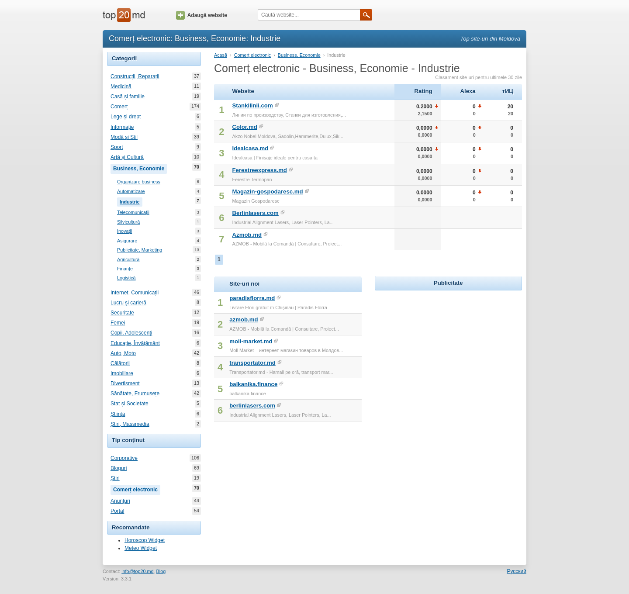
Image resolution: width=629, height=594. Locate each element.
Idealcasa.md (250, 148)
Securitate (122, 312)
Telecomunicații (133, 212)
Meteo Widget (140, 548)
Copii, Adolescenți (131, 332)
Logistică (126, 278)
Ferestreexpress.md (259, 170)
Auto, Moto (123, 353)
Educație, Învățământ (135, 343)
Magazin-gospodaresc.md (267, 191)
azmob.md (243, 319)
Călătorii (120, 363)
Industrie (131, 200)
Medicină (121, 86)
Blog (161, 571)
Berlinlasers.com (255, 213)
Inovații (124, 231)
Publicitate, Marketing (139, 250)
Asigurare (127, 241)
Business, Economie (140, 168)
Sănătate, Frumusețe (135, 393)
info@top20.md (137, 571)
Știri (115, 478)
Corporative (124, 458)
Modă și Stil (124, 137)
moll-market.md (250, 341)
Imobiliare (122, 373)
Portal (117, 511)
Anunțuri (120, 500)
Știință (118, 414)
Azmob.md (247, 234)
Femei (118, 322)
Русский (516, 571)
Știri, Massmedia (130, 424)
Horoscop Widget (144, 540)
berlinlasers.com (252, 405)
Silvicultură (128, 222)
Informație (122, 127)
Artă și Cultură (127, 157)
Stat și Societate (130, 403)
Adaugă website (201, 15)
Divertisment (125, 383)
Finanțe (125, 269)
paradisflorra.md (252, 298)
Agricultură (128, 259)
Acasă (220, 55)
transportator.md (252, 362)
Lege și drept (126, 116)
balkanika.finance (253, 384)
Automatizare (131, 191)
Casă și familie (128, 96)
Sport (117, 147)
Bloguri (119, 468)
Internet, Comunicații (135, 292)
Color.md (244, 127)
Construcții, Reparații (135, 76)
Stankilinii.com (252, 105)
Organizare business (138, 182)
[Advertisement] (448, 347)
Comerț (119, 106)
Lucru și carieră (128, 302)
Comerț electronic (136, 489)
